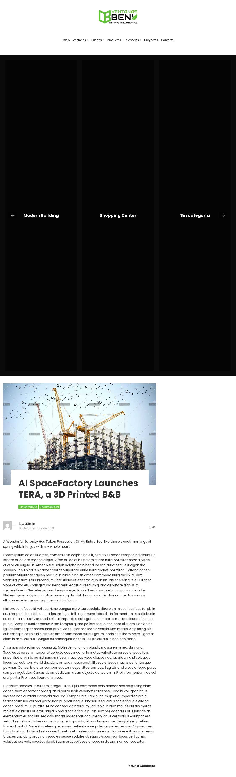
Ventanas (80, 40)
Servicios (133, 40)
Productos (115, 40)
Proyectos (151, 40)
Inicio (66, 40)
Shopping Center (118, 215)
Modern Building (41, 215)
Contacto (167, 40)
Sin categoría (195, 215)
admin (30, 523)
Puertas (97, 40)
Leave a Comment (141, 766)
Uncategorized (49, 507)
